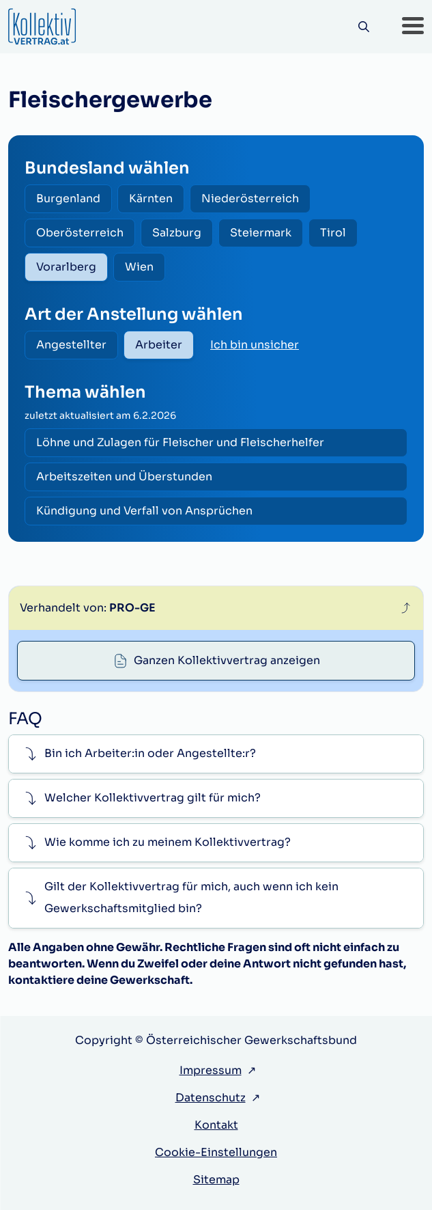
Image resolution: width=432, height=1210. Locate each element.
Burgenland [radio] (68, 198)
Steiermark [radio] (260, 232)
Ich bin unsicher (254, 345)
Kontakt (216, 1125)
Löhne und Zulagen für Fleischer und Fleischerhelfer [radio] (180, 442)
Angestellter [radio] (71, 345)
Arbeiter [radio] (158, 345)
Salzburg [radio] (176, 232)
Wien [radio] (139, 267)
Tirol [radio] (333, 232)
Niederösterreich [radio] (250, 198)
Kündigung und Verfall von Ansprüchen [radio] (144, 511)
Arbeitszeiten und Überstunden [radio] (124, 476)
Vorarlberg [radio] (66, 267)
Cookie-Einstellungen (216, 1152)
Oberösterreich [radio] (80, 232)
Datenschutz (210, 1097)
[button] (413, 27)
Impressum (210, 1070)
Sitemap (216, 1179)
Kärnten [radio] (151, 198)
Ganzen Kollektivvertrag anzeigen (227, 660)
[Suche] (363, 27)
